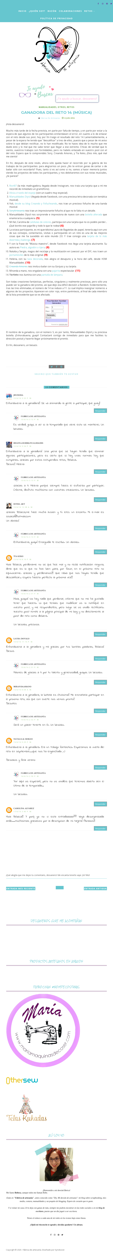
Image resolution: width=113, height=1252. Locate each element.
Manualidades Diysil (20, 196)
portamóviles (16, 255)
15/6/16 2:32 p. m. (30, 720)
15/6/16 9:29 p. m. (22, 742)
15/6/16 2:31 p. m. (30, 593)
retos (70, 107)
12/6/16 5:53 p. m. (22, 398)
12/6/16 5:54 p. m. (22, 446)
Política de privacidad (56, 18)
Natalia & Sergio (23, 739)
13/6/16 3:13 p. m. (30, 480)
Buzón (52, 11)
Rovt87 (13, 185)
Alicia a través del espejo (22, 192)
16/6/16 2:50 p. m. (30, 776)
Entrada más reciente (20, 888)
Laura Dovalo (21, 638)
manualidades (47, 107)
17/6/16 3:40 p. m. (22, 811)
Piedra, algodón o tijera (32, 247)
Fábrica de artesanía (33, 416)
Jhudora (18, 395)
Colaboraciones (70, 11)
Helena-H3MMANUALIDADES (28, 443)
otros (62, 107)
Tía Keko (18, 556)
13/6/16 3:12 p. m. (30, 419)
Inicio (22, 11)
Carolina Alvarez (23, 808)
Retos (88, 11)
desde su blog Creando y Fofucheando (36, 203)
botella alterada (93, 214)
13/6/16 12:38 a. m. (23, 507)
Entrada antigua (95, 888)
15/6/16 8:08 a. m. (22, 690)
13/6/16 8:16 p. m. (22, 559)
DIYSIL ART (19, 504)
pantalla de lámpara (51, 274)
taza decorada (35, 259)
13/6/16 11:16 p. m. (23, 642)
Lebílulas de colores (40, 222)
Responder (100, 410)
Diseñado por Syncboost (53, 1249)
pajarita (55, 270)
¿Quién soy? (37, 11)
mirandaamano (22, 686)
